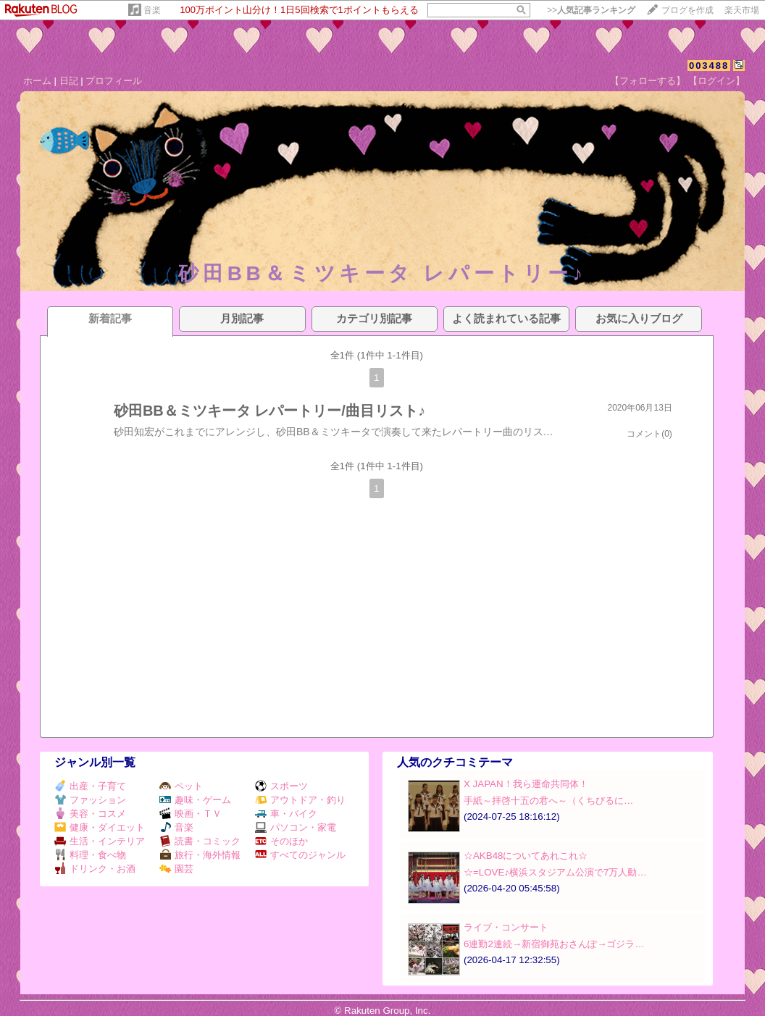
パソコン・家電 (295, 827)
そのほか (281, 841)
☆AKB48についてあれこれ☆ (526, 855)
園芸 (176, 868)
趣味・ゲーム (195, 799)
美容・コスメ (90, 813)
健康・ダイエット (99, 827)
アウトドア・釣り (300, 799)
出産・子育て (90, 786)
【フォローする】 (647, 80)
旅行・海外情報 (200, 854)
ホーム (37, 80)
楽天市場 (741, 10)
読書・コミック (200, 841)
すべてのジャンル (300, 854)
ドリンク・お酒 (94, 868)
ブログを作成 (687, 10)
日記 (68, 80)
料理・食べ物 (90, 854)
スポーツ (281, 786)
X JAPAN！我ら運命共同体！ (526, 783)
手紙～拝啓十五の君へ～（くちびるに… (548, 800)
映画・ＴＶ (190, 813)
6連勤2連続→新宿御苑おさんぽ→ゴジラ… (554, 944)
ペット (181, 786)
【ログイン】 (716, 80)
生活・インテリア (99, 841)
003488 (709, 65)
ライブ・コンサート (506, 927)
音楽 (152, 10)
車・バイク (286, 813)
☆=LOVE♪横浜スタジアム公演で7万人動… (555, 872)
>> (591, 10)
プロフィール (113, 80)
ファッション (90, 799)
